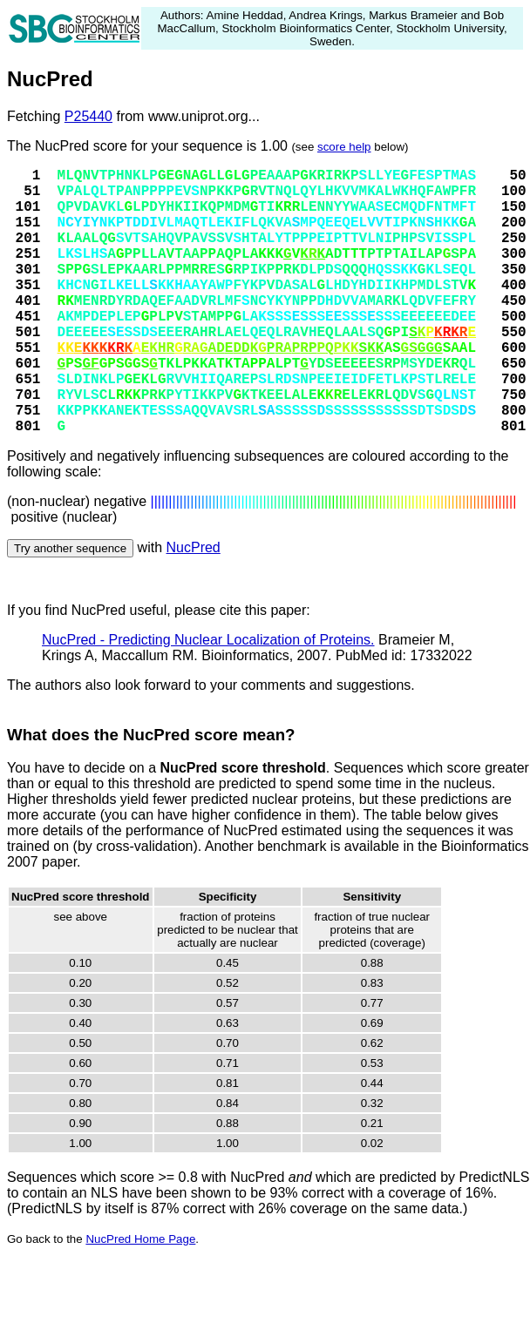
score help (344, 146)
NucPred (193, 547)
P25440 (88, 116)
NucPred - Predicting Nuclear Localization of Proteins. (208, 639)
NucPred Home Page (140, 1238)
